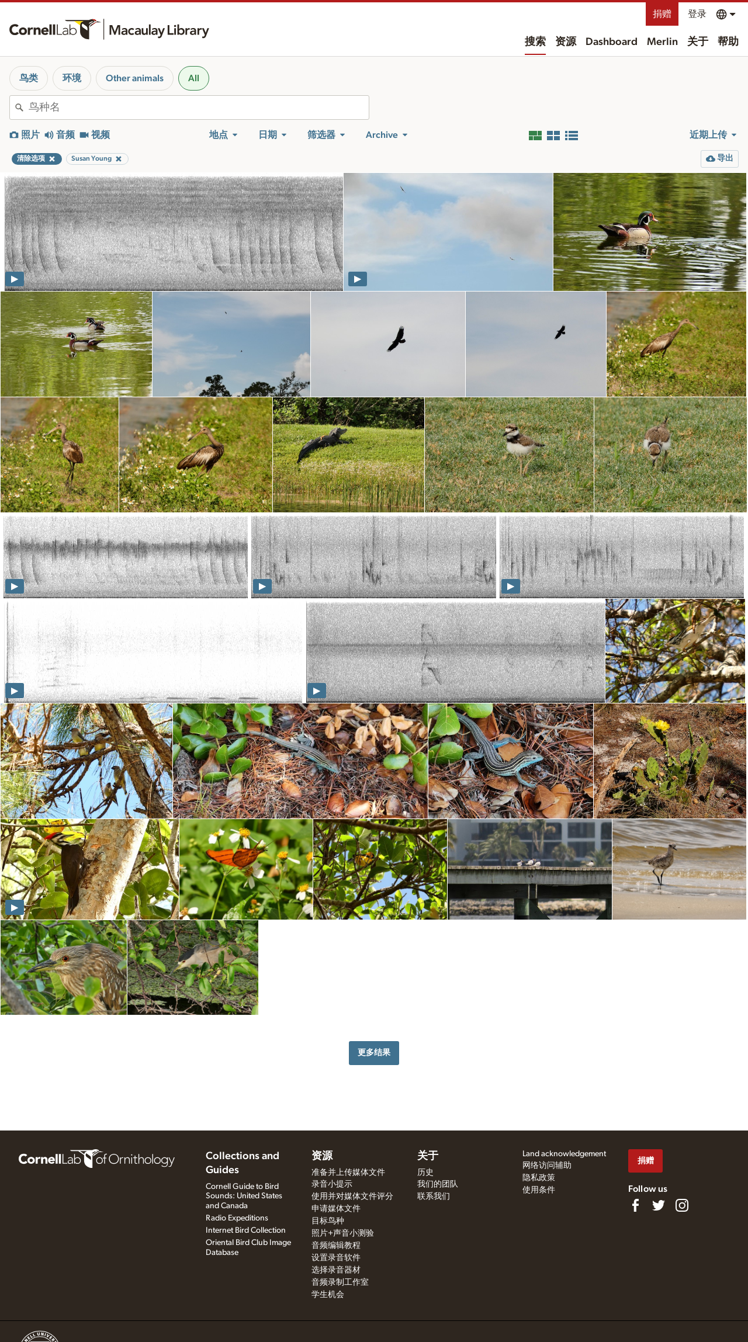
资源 (565, 42)
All (193, 78)
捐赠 (662, 14)
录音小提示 (331, 1184)
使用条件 (538, 1190)
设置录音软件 (336, 1258)
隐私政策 (538, 1178)
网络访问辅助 (547, 1165)
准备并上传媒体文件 (348, 1172)
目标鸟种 (327, 1221)
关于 (697, 42)
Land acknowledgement (564, 1154)
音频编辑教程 (336, 1246)
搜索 (535, 42)
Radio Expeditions (237, 1218)
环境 (72, 78)
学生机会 (327, 1295)
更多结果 (374, 1052)
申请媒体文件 (336, 1209)
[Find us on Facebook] (635, 1205)
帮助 (728, 42)
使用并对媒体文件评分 (352, 1196)
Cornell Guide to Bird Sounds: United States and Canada (244, 1197)
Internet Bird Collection (246, 1230)
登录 (697, 14)
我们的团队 (437, 1184)
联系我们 (433, 1196)
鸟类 (28, 78)
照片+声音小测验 (342, 1233)
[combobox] (199, 107)
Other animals (135, 78)
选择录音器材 (336, 1270)
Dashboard (612, 42)
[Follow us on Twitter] (659, 1205)
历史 (425, 1172)
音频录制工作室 (340, 1282)
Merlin (662, 42)
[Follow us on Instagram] (682, 1205)
